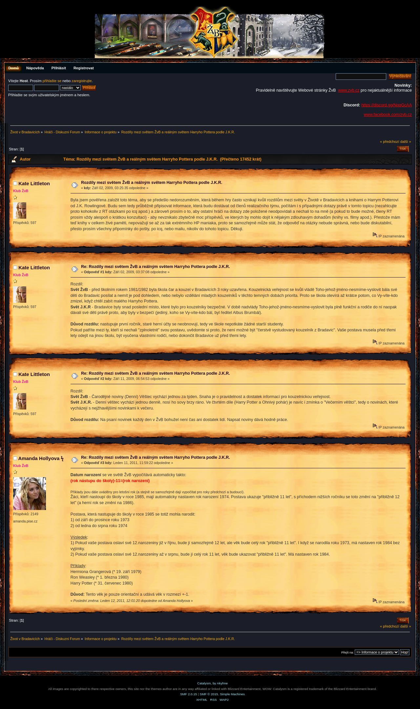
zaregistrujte (82, 81)
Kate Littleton (34, 183)
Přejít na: (347, 652)
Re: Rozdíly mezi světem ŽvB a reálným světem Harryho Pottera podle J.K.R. (155, 266)
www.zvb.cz (348, 90)
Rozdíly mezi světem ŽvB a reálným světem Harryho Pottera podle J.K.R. (151, 182)
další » (405, 142)
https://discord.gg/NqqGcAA (386, 105)
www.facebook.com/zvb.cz (388, 114)
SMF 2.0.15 (188, 694)
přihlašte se (52, 81)
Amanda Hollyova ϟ (41, 458)
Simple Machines (232, 694)
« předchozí (389, 142)
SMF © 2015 (209, 694)
